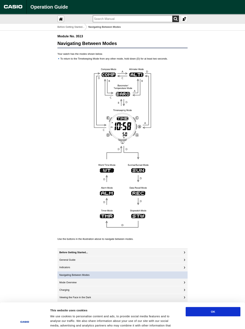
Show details (201, 321)
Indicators (64, 267)
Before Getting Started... (70, 26)
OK (213, 287)
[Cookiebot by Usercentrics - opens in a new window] (25, 321)
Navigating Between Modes (74, 274)
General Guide (67, 259)
